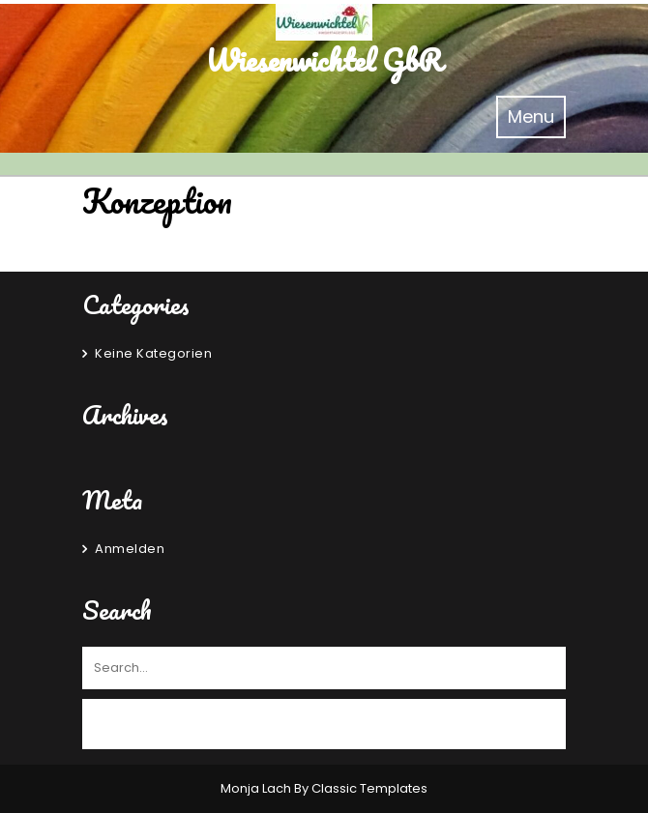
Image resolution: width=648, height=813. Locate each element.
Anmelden (129, 548)
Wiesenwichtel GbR (324, 60)
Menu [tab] (537, 116)
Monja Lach (257, 788)
